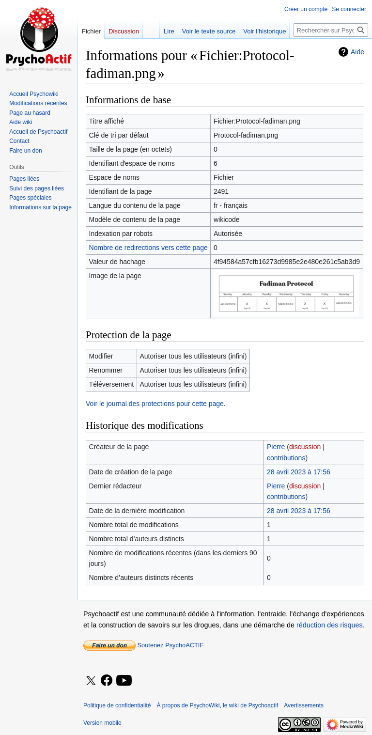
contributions (286, 458)
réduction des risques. (330, 625)
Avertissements (304, 705)
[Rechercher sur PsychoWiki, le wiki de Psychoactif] (331, 30)
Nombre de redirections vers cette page (148, 247)
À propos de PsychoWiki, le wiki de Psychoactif (217, 705)
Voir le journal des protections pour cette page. (156, 403)
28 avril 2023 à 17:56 (298, 472)
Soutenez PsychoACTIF (143, 645)
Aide (357, 52)
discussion (305, 447)
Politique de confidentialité (117, 705)
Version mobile (102, 722)
